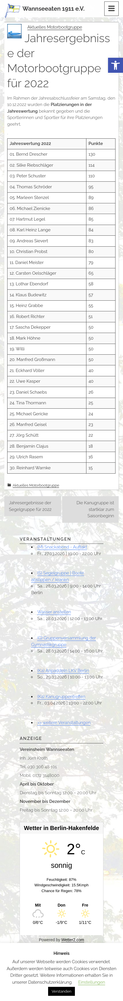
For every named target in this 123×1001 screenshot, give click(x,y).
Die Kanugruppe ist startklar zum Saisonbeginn (95, 509)
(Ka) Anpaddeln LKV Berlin (63, 670)
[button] (115, 65)
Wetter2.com (72, 939)
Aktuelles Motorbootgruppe (54, 27)
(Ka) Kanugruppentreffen (61, 696)
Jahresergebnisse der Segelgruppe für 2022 (30, 506)
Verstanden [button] (61, 991)
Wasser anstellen (54, 612)
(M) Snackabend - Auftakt (62, 547)
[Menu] (111, 8)
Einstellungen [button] (91, 982)
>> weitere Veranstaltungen (63, 722)
